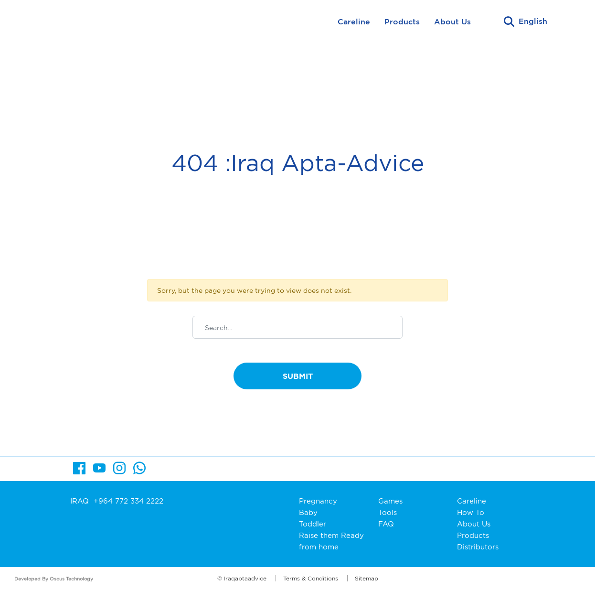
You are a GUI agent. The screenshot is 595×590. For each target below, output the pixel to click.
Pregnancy (318, 501)
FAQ (386, 524)
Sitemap (366, 578)
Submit (298, 376)
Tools (387, 512)
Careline (354, 21)
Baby (308, 512)
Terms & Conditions (310, 578)
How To (470, 512)
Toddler (312, 524)
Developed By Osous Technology (53, 578)
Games (390, 501)
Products (402, 21)
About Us (452, 21)
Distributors (478, 547)
